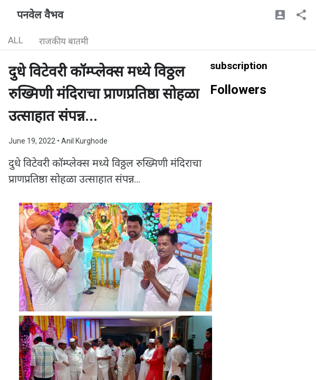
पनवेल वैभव (40, 14)
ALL (15, 40)
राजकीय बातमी (63, 41)
